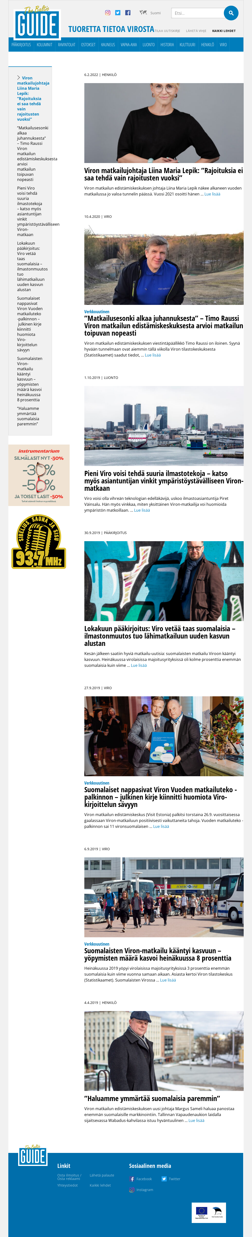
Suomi (156, 13)
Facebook (144, 1179)
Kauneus (108, 44)
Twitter (174, 1179)
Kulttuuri (187, 44)
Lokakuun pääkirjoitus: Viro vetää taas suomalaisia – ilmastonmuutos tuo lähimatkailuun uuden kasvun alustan (32, 266)
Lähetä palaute (102, 1175)
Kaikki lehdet (224, 31)
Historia (167, 44)
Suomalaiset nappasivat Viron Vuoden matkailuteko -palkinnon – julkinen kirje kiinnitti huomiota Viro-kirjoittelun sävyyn (30, 324)
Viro (223, 44)
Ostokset (88, 44)
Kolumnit (44, 44)
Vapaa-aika (129, 44)
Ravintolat (66, 44)
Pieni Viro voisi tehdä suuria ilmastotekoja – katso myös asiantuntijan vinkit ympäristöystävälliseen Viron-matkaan (38, 211)
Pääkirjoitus (21, 44)
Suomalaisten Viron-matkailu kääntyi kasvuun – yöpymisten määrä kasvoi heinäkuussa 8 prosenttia (29, 379)
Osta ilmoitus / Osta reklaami (69, 1177)
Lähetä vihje (196, 31)
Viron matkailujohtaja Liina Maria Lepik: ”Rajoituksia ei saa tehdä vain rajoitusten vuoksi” (33, 98)
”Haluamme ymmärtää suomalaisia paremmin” (28, 416)
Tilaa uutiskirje (167, 31)
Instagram (145, 1189)
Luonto (149, 44)
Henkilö (207, 44)
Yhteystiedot (67, 1185)
